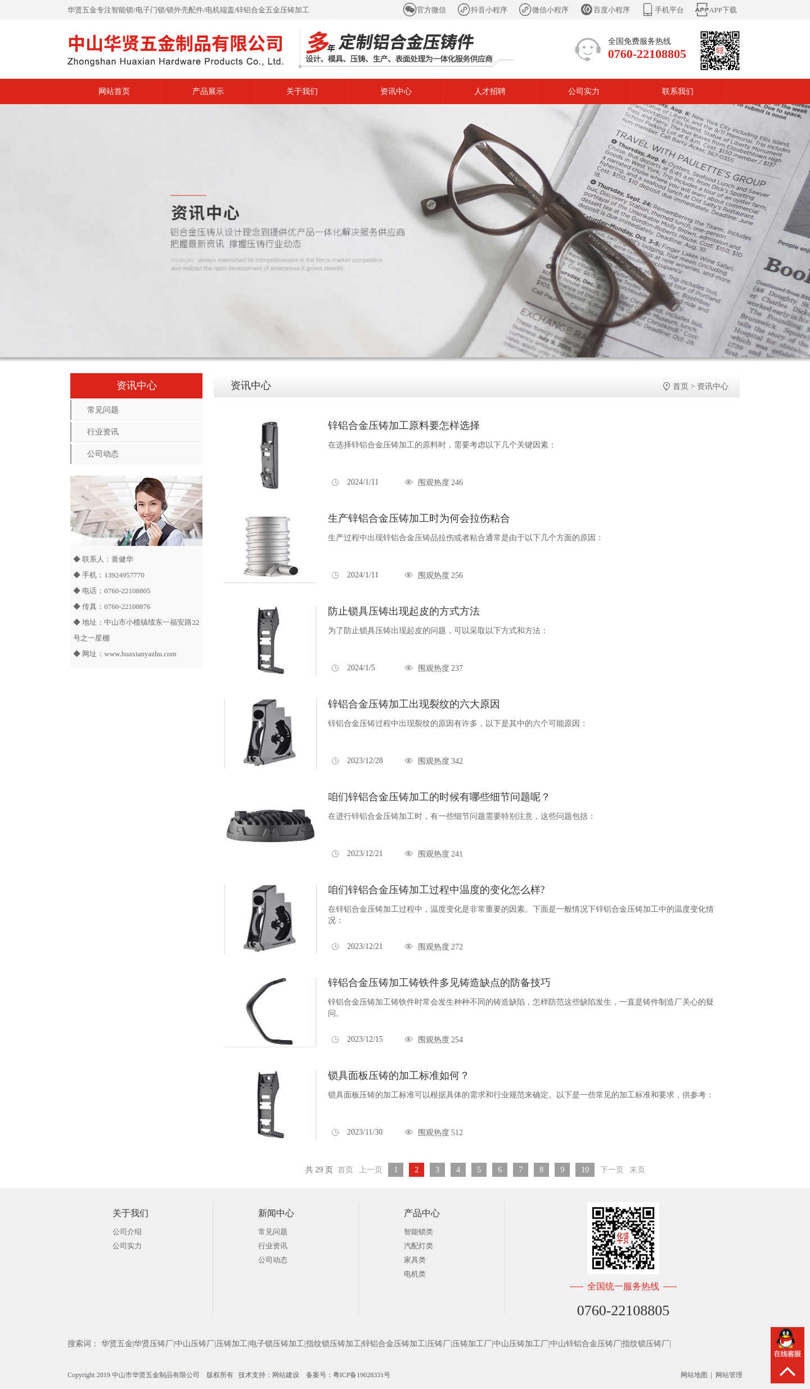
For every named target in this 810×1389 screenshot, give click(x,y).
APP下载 (723, 10)
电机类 (415, 1274)
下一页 (612, 1170)
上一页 (370, 1170)
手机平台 (669, 10)
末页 (637, 1170)
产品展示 (208, 91)
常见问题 (103, 410)
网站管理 (729, 1375)
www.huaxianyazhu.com (140, 653)
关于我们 (302, 91)
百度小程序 (611, 10)
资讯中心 (396, 91)
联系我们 (678, 91)
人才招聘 (490, 91)
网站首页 (114, 91)
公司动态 (103, 454)
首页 (680, 386)
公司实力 (584, 91)
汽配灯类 (418, 1246)
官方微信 (431, 10)
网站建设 (285, 1375)
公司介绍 (127, 1231)
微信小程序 (550, 10)
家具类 (415, 1260)
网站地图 (694, 1375)
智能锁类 (418, 1231)
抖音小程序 (489, 10)
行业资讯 (103, 432)
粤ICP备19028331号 (362, 1375)
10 (585, 1170)
